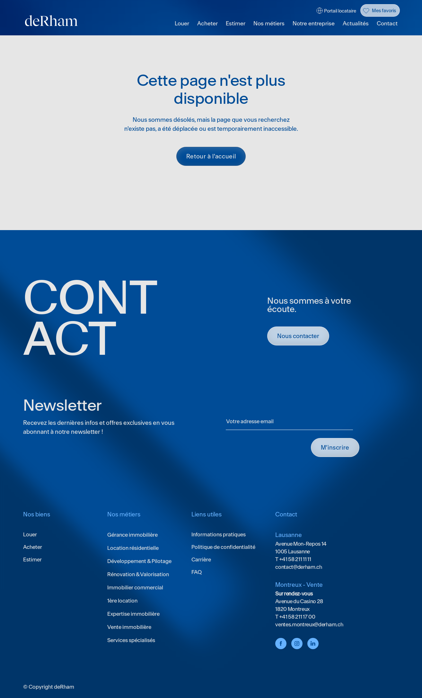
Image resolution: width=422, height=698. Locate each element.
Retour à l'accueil (211, 156)
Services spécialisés (131, 640)
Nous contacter (298, 336)
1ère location (122, 600)
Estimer (235, 23)
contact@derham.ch (298, 567)
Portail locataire (340, 11)
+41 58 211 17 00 (296, 616)
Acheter (207, 23)
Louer (182, 23)
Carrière (201, 559)
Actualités (356, 23)
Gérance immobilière (132, 535)
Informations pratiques (218, 534)
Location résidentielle (133, 548)
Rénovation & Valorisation (138, 574)
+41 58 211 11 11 (294, 559)
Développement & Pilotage (139, 561)
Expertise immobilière (133, 614)
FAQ (196, 572)
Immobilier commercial (135, 587)
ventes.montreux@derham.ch (309, 624)
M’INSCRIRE (335, 447)
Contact (387, 23)
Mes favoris (384, 10)
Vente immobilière (129, 627)
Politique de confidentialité (223, 547)
